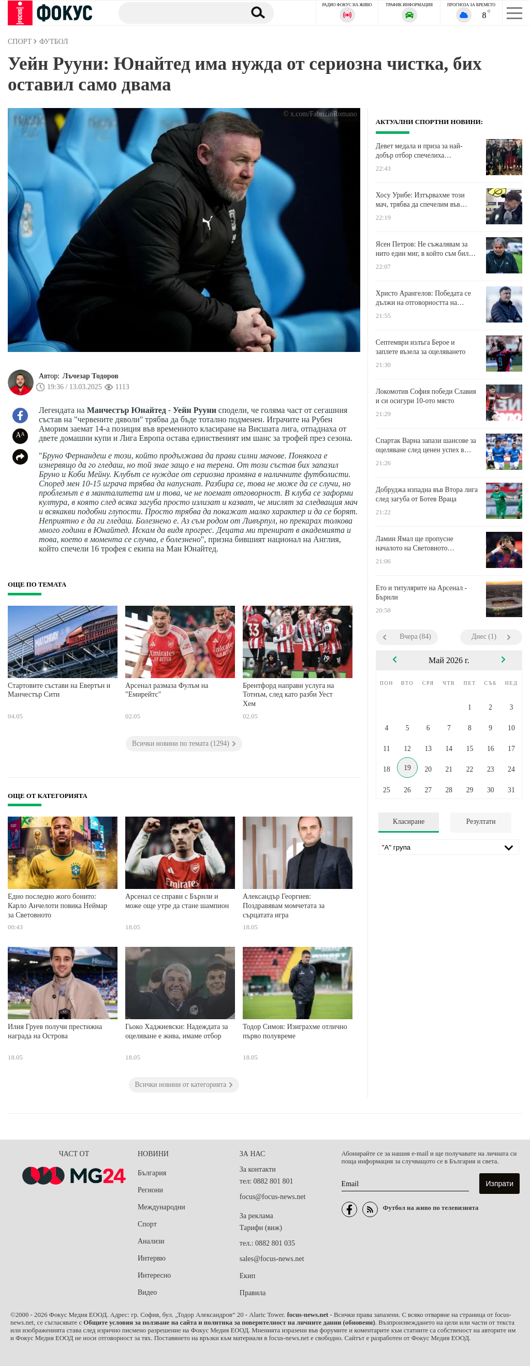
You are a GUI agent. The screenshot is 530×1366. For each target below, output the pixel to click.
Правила (253, 1293)
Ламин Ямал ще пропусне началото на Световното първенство (414, 543)
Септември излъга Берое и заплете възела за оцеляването (421, 347)
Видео (147, 1292)
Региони (150, 1190)
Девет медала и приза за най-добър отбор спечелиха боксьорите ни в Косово (419, 151)
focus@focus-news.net (273, 1197)
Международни (161, 1207)
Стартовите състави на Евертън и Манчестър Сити (59, 690)
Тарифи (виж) (261, 1228)
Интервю (152, 1258)
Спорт (147, 1224)
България (152, 1173)
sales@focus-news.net (272, 1259)
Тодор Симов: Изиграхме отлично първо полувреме (295, 1031)
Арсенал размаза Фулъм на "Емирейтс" (167, 690)
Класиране (408, 821)
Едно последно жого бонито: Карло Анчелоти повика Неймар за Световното (57, 905)
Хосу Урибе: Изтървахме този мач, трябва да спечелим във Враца (420, 200)
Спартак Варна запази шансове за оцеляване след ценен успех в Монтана (426, 445)
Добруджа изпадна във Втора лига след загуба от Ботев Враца (427, 494)
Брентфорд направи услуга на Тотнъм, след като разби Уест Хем (288, 695)
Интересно (154, 1275)
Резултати (481, 821)
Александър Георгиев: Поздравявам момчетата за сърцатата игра (284, 905)
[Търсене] (178, 12)
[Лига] (449, 847)
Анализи (151, 1241)
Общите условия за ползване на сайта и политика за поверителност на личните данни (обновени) (229, 1322)
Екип (247, 1276)
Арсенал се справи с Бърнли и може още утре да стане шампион (177, 901)
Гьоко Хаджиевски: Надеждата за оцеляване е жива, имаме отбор (176, 1031)
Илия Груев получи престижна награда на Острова (55, 1031)
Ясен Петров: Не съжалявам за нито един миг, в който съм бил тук (422, 249)
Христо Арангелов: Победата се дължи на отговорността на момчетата (423, 298)
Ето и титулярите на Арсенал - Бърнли (421, 592)
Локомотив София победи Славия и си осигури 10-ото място (426, 396)
